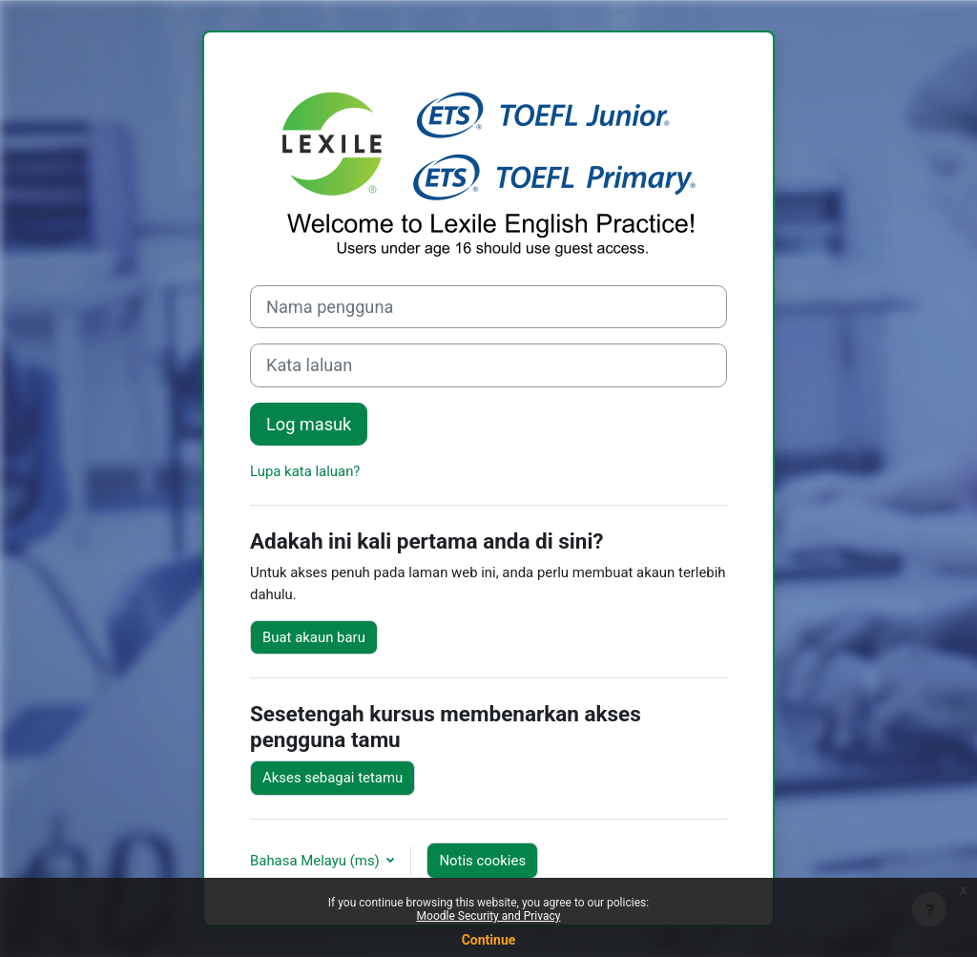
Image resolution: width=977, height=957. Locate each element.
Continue (489, 939)
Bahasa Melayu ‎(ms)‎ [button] (316, 860)
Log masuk (308, 424)
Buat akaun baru (313, 637)
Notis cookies (482, 860)
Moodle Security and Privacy (489, 916)
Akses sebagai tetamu (332, 777)
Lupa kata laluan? (305, 471)
